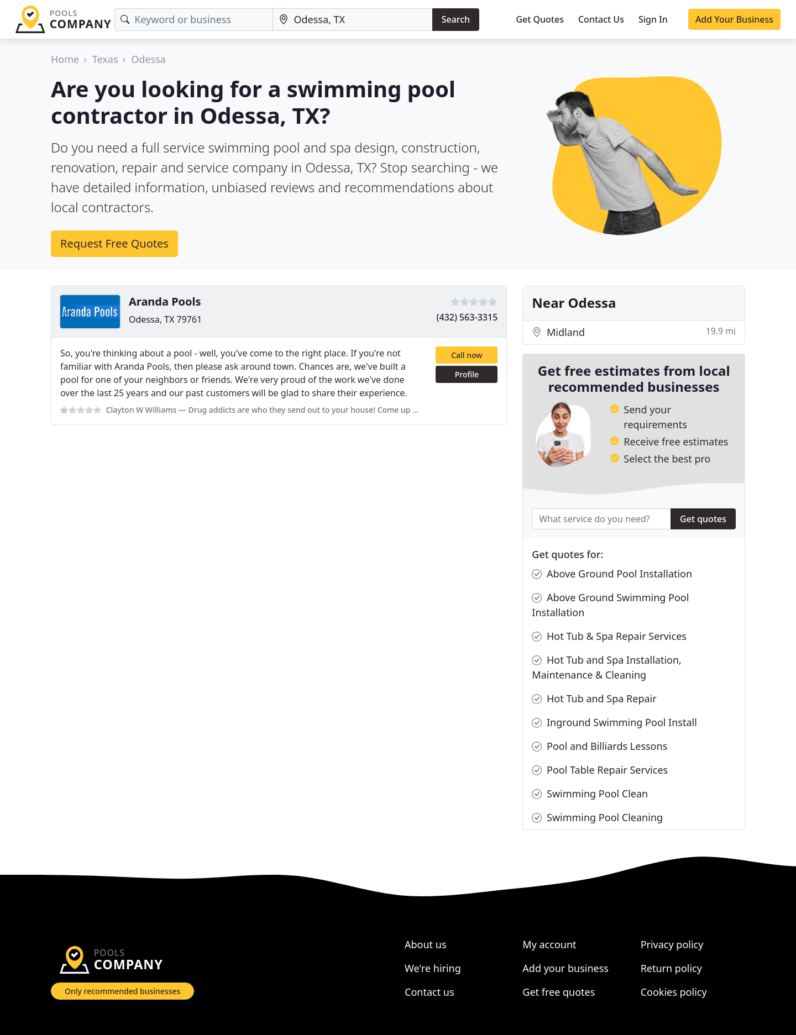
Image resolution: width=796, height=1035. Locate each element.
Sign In (653, 19)
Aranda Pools (165, 301)
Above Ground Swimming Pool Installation (610, 604)
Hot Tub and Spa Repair (594, 698)
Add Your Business (734, 19)
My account (549, 944)
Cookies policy (674, 992)
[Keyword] (193, 19)
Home (65, 59)
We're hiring (433, 968)
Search (456, 19)
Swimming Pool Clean (590, 793)
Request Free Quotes (114, 243)
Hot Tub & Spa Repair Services (609, 636)
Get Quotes (540, 19)
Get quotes (703, 519)
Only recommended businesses (122, 991)
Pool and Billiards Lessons (599, 746)
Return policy (671, 968)
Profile (467, 374)
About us (426, 944)
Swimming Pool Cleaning (597, 817)
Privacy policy (672, 944)
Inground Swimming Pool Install (614, 722)
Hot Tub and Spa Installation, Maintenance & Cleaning (607, 667)
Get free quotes (558, 992)
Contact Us (601, 19)
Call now (466, 355)
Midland (634, 332)
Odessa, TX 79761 (165, 319)
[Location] (352, 19)
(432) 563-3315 (467, 317)
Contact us (429, 992)
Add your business (565, 968)
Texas (105, 59)
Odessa (148, 59)
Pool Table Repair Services (600, 770)
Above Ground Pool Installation (612, 573)
